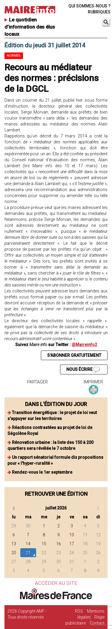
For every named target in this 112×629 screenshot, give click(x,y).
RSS (79, 611)
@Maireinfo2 (84, 344)
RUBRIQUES (99, 12)
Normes (14, 56)
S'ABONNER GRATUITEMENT (74, 355)
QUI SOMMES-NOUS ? (89, 6)
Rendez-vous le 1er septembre (42, 472)
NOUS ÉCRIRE (83, 370)
